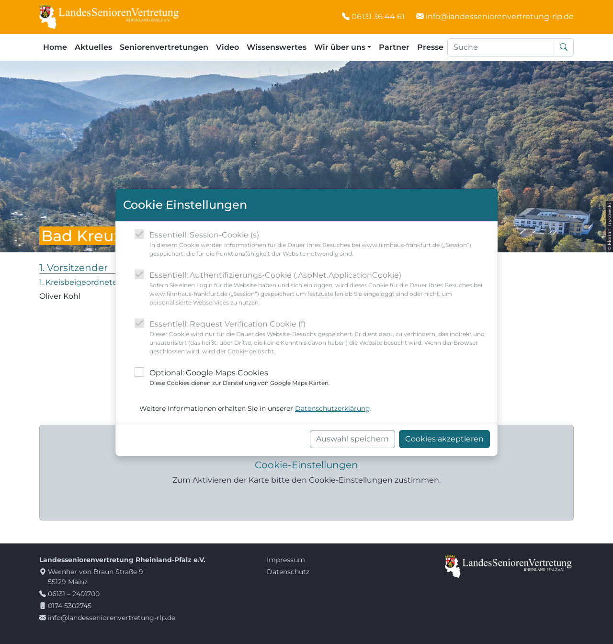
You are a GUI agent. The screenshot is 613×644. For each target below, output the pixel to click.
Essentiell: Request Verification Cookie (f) (319, 337)
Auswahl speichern (352, 438)
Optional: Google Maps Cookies (239, 377)
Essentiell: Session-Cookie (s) (319, 244)
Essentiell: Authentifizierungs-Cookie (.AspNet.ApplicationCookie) (319, 289)
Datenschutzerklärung (332, 408)
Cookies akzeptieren (444, 438)
